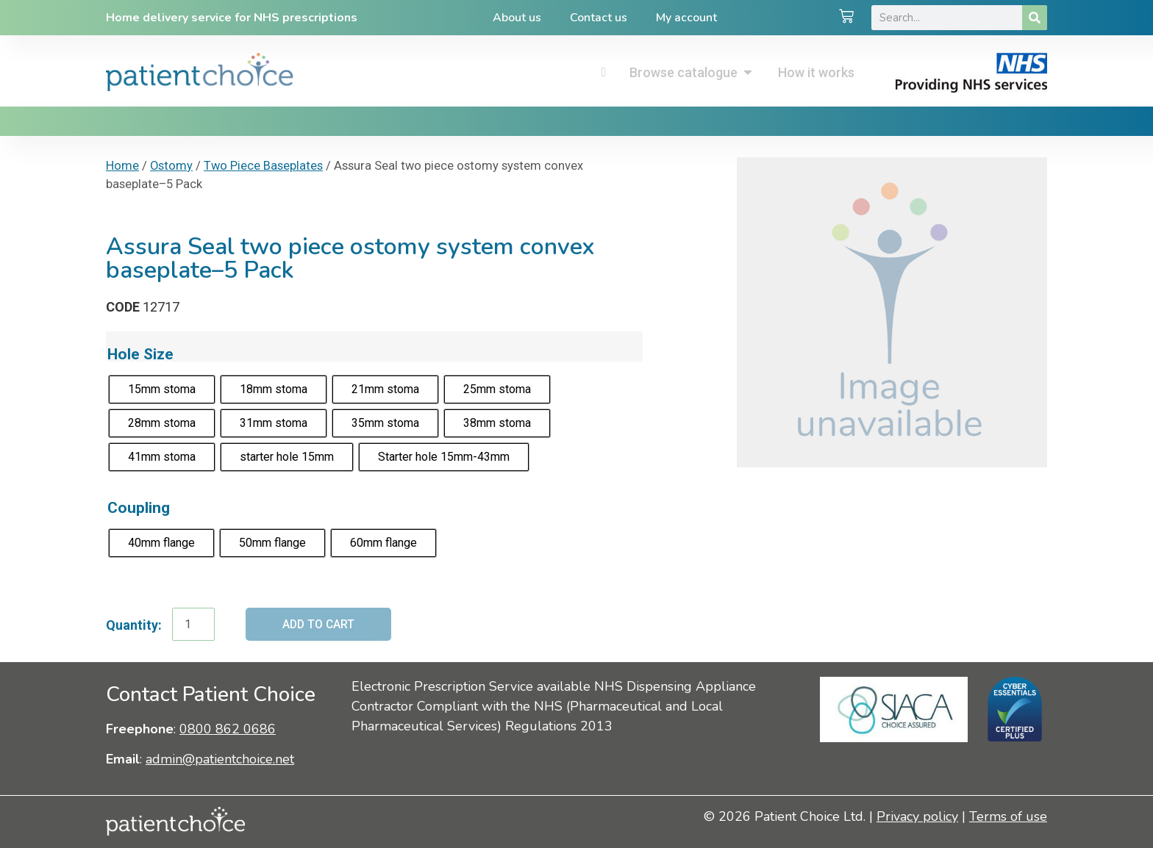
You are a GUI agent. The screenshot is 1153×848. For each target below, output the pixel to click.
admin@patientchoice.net (220, 760)
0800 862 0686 (227, 729)
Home (122, 166)
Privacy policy (917, 816)
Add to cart (319, 624)
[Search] (1034, 17)
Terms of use (1008, 816)
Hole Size (140, 354)
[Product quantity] (193, 625)
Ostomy (171, 166)
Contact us (598, 18)
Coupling (138, 507)
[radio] (162, 389)
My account (687, 18)
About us (516, 18)
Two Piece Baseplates (263, 166)
